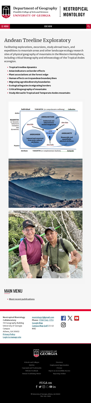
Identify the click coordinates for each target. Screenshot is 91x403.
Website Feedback (31, 371)
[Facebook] (36, 386)
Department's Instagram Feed (63, 324)
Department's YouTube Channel (76, 318)
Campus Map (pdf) (40, 326)
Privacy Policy (9, 334)
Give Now (48, 26)
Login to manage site (12, 337)
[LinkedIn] (54, 386)
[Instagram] (43, 386)
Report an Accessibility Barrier (59, 371)
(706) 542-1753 (46, 320)
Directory (59, 362)
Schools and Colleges (31, 362)
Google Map (37, 323)
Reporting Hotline (59, 374)
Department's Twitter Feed (70, 318)
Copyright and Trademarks (31, 368)
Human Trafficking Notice (31, 374)
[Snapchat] (47, 386)
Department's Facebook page (63, 318)
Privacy (59, 368)
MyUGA (31, 365)
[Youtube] (50, 386)
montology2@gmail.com (43, 317)
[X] (40, 386)
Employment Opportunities (59, 365)
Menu (5, 26)
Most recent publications (22, 299)
